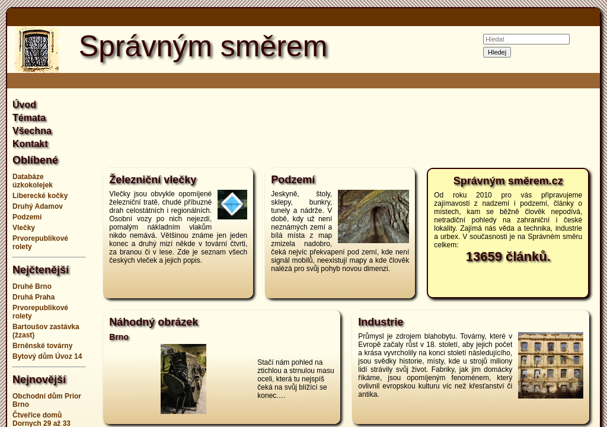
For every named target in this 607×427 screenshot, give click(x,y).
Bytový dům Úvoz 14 (47, 356)
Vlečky (23, 228)
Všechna (32, 131)
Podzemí (26, 217)
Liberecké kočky (40, 196)
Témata (29, 118)
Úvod (24, 105)
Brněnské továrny (42, 346)
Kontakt (30, 144)
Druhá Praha (33, 297)
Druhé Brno (32, 286)
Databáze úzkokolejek (32, 181)
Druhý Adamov (37, 206)
